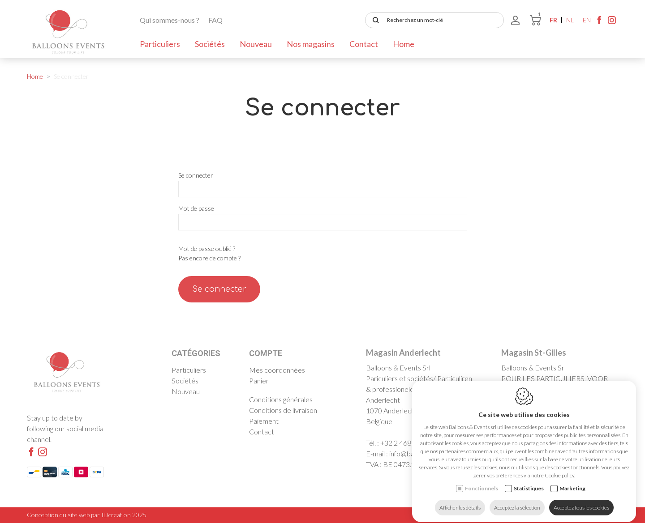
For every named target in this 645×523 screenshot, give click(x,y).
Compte (265, 353)
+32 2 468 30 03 (405, 442)
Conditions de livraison (283, 410)
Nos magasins (311, 44)
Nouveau (256, 44)
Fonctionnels (481, 480)
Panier (259, 380)
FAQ (215, 20)
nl (570, 20)
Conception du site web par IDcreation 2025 (86, 515)
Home (403, 44)
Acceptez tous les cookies (581, 499)
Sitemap (607, 515)
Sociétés (210, 44)
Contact (363, 44)
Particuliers (160, 44)
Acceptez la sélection (517, 499)
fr (553, 20)
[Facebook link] (599, 22)
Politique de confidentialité (556, 515)
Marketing (572, 480)
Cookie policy (497, 515)
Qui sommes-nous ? (169, 20)
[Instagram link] (612, 22)
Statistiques (529, 480)
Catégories (196, 353)
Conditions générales (281, 399)
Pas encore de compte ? (209, 258)
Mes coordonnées (277, 370)
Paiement (264, 421)
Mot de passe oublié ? (206, 248)
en (587, 20)
